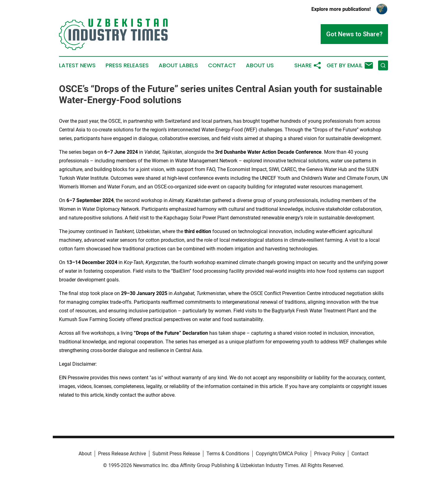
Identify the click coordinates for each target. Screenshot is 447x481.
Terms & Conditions (227, 454)
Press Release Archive (122, 454)
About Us (260, 65)
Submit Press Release (176, 454)
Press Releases (127, 65)
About (85, 454)
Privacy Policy (329, 454)
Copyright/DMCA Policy (282, 454)
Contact (222, 65)
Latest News (77, 65)
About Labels (178, 65)
